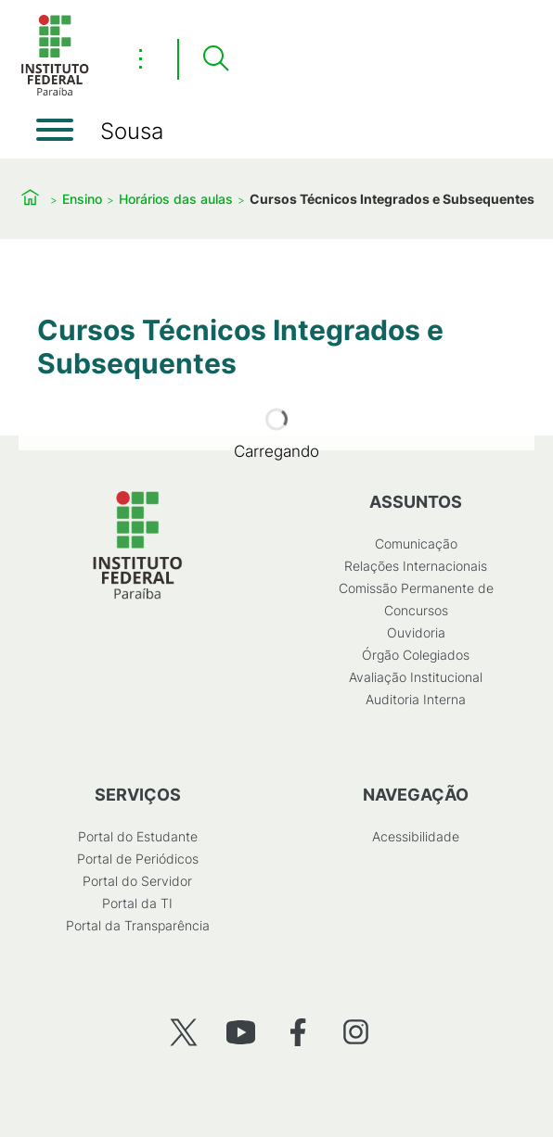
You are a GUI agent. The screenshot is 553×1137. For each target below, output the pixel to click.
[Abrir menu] (55, 130)
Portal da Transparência (138, 925)
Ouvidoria (416, 632)
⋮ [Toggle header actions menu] (140, 58)
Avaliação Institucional (415, 677)
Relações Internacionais (415, 566)
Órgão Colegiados (415, 655)
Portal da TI (137, 903)
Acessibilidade (415, 836)
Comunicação (416, 543)
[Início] (55, 92)
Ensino (82, 199)
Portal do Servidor (137, 881)
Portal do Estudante (138, 836)
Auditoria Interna (416, 699)
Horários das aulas (176, 199)
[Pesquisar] (215, 59)
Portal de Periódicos (138, 858)
